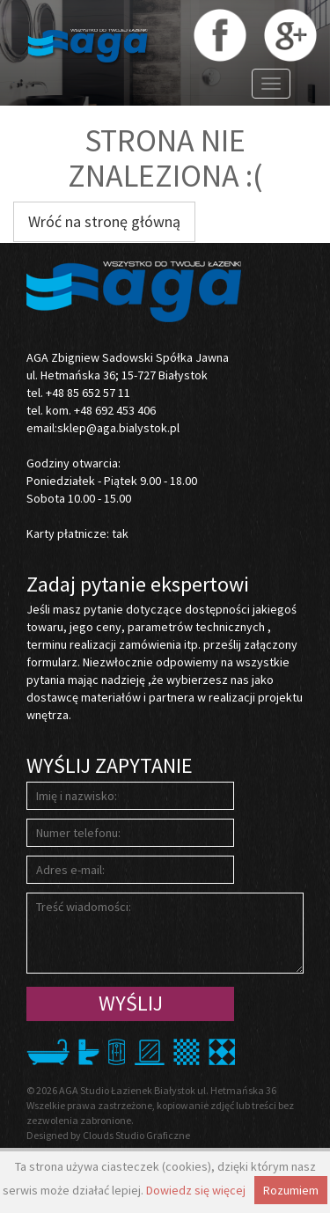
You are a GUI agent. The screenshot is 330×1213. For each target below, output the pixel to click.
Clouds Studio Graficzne (136, 1135)
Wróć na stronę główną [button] (104, 221)
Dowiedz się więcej (196, 1190)
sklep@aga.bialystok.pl (118, 428)
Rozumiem (291, 1190)
